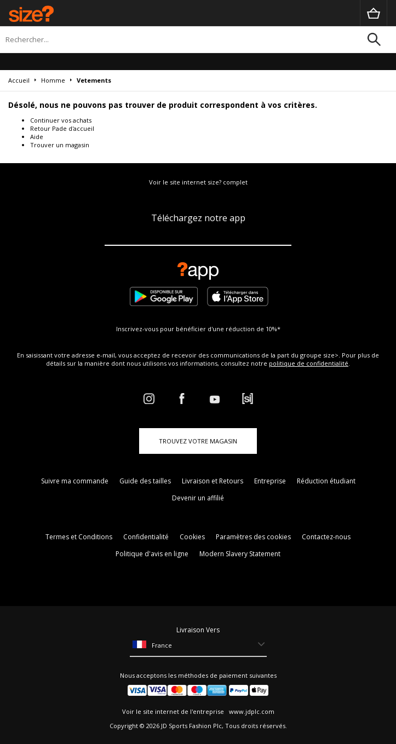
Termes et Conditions (78, 536)
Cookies (192, 536)
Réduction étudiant (326, 481)
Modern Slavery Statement (239, 553)
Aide (36, 136)
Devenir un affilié (198, 498)
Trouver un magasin (59, 145)
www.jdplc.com (250, 711)
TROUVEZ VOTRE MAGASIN (198, 441)
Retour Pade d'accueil (62, 128)
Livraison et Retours (212, 481)
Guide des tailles (145, 481)
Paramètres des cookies (253, 536)
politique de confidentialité (308, 363)
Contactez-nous (326, 536)
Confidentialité (146, 536)
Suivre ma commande (74, 481)
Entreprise (270, 481)
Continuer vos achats (60, 120)
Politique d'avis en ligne (152, 553)
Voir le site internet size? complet (198, 182)
